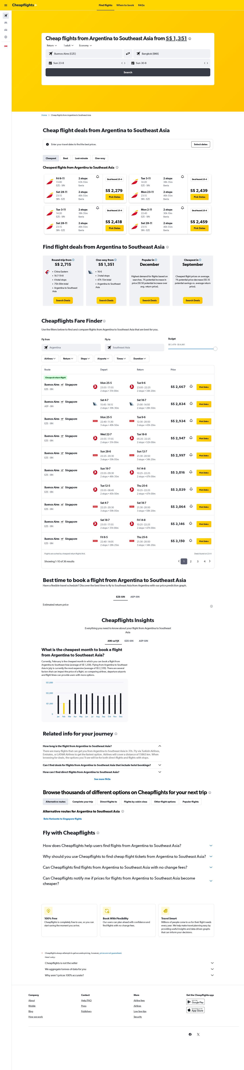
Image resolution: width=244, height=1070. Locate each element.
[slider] (215, 349)
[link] (63, 300)
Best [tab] (65, 158)
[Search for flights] (5, 15)
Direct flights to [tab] (108, 801)
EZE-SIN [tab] (120, 596)
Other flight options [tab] (165, 801)
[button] (5, 5)
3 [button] (197, 561)
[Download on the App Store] (195, 1014)
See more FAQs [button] (102, 779)
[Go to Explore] (5, 37)
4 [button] (204, 561)
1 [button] (184, 561)
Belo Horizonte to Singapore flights (63, 818)
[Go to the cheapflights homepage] (24, 5)
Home (44, 115)
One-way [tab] (100, 158)
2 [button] (190, 561)
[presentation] (189, 38)
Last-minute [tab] (81, 158)
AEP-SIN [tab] (135, 596)
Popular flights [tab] (191, 801)
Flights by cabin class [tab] (135, 801)
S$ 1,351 (176, 38)
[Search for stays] (5, 22)
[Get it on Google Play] (195, 1005)
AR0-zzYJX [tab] (113, 640)
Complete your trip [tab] (83, 801)
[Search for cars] (5, 29)
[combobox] (52, 45)
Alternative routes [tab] (55, 801)
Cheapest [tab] (51, 158)
